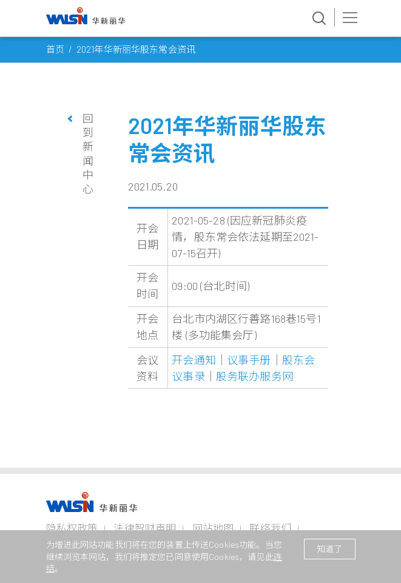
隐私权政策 (72, 528)
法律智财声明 (144, 528)
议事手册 (249, 359)
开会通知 (194, 359)
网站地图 (213, 528)
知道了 (329, 549)
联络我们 (270, 528)
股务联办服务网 (254, 376)
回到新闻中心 (88, 154)
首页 (55, 49)
